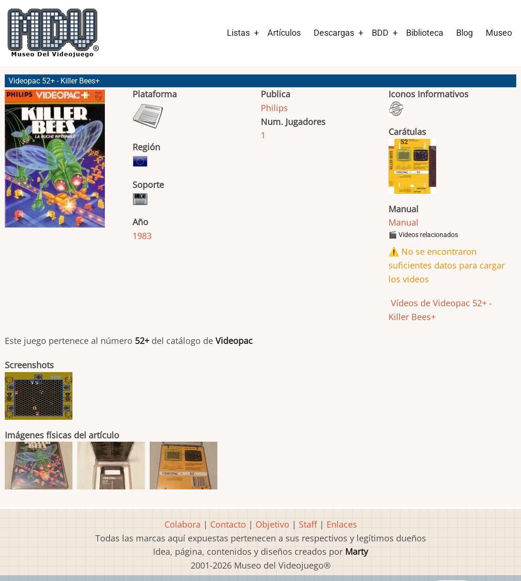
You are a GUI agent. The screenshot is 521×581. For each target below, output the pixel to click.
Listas (238, 33)
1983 (142, 235)
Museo (499, 33)
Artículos (284, 33)
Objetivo (272, 524)
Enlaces (342, 524)
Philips (274, 108)
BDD (380, 33)
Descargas (334, 33)
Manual (403, 222)
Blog (464, 33)
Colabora (182, 524)
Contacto (228, 524)
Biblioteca (424, 33)
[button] (55, 163)
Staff (308, 524)
